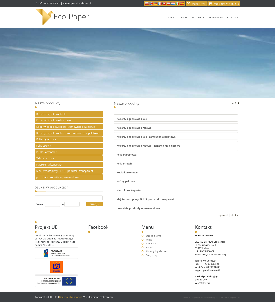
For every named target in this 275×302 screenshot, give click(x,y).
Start (172, 17)
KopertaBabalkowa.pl (70, 296)
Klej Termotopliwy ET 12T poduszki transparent (145, 199)
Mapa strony (198, 3)
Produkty (198, 17)
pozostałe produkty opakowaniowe (138, 208)
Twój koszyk (152, 255)
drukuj (235, 215)
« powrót (223, 215)
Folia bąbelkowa (126, 154)
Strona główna (153, 235)
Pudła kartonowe (127, 172)
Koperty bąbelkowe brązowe (134, 127)
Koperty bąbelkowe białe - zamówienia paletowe (146, 136)
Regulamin (216, 17)
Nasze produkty (47, 103)
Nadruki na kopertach (130, 190)
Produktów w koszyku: (226, 3)
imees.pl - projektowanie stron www (198, 297)
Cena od (40, 204)
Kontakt (232, 17)
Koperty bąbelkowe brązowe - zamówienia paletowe (148, 145)
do (62, 204)
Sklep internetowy (228, 297)
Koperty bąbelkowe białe (132, 119)
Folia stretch (124, 163)
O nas (183, 17)
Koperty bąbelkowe (156, 251)
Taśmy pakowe (126, 181)
